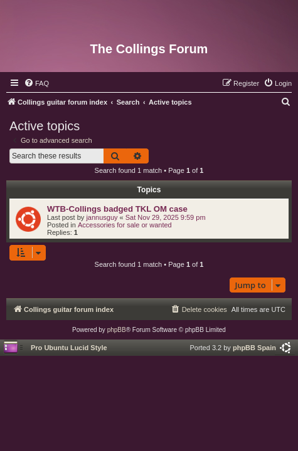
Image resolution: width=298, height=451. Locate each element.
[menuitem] (36, 83)
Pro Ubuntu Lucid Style (69, 347)
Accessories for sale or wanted (125, 225)
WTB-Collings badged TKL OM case (117, 209)
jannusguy (101, 217)
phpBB (116, 329)
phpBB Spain (254, 347)
